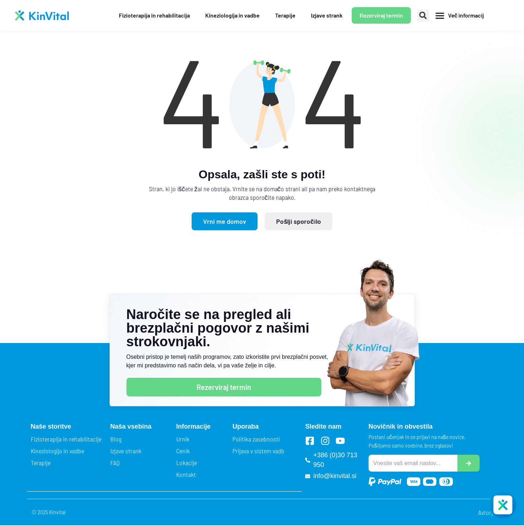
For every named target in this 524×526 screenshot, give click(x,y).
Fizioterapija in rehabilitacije (66, 439)
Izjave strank (125, 451)
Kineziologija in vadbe (57, 451)
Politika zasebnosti (256, 439)
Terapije (41, 463)
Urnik (182, 439)
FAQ (115, 463)
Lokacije (186, 463)
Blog (115, 439)
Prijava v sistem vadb (258, 451)
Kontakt (186, 474)
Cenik (183, 451)
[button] (423, 15)
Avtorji (486, 512)
